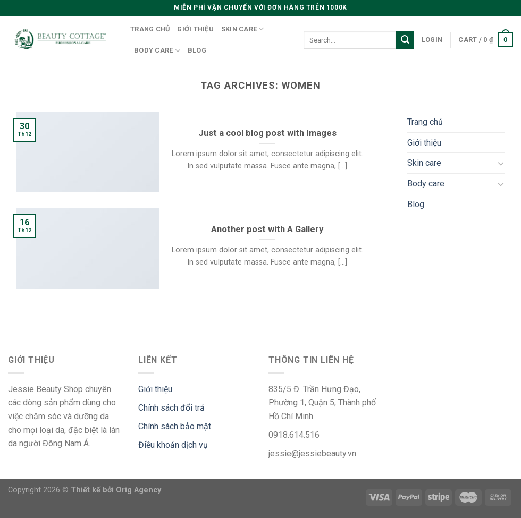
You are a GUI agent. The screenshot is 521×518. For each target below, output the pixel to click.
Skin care (242, 29)
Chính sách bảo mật (174, 426)
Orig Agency (138, 490)
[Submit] (405, 40)
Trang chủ (150, 29)
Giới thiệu (195, 29)
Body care (157, 51)
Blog (197, 50)
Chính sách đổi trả (171, 408)
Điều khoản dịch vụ (173, 445)
